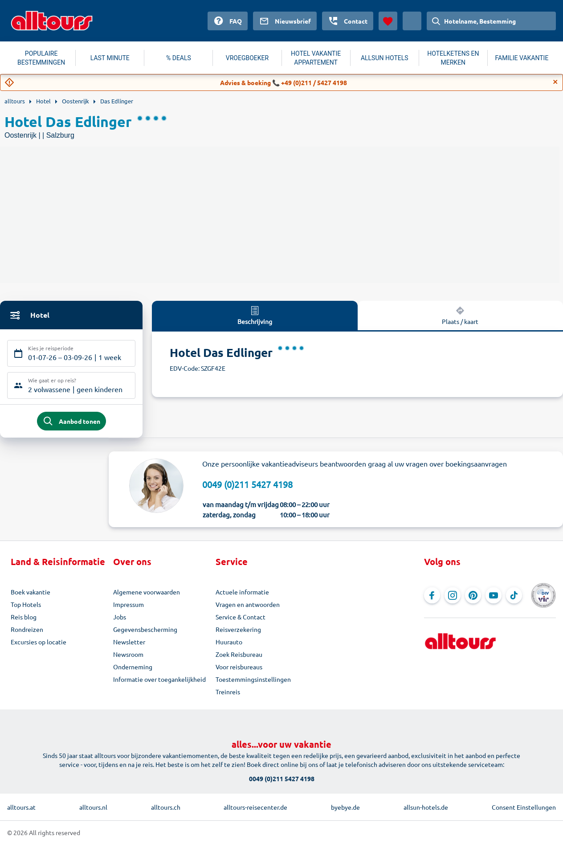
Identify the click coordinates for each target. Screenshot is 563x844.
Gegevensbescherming (145, 629)
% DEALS (178, 57)
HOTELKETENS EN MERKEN (453, 58)
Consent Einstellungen (524, 807)
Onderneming (132, 667)
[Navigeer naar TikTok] (514, 595)
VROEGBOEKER (247, 57)
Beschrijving (254, 315)
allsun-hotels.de (426, 807)
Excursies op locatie (38, 642)
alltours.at (21, 807)
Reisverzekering (238, 629)
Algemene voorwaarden (146, 592)
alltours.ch (165, 807)
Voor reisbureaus (239, 667)
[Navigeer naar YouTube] (493, 595)
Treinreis (228, 692)
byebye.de (345, 807)
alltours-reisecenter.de (255, 807)
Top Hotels (26, 604)
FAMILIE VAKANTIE (522, 57)
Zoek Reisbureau (239, 654)
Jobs (119, 617)
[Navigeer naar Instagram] (453, 595)
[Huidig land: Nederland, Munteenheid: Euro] (412, 21)
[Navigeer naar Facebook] (432, 595)
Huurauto (229, 642)
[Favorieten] (388, 21)
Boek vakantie (30, 592)
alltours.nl (93, 807)
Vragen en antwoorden (248, 604)
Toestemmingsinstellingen (253, 679)
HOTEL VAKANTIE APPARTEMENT (316, 58)
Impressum (128, 604)
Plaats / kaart (460, 315)
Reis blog (24, 617)
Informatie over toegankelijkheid (159, 679)
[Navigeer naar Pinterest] (473, 595)
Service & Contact (240, 617)
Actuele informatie (242, 592)
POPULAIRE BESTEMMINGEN (41, 58)
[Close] (555, 82)
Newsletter (129, 642)
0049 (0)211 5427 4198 (247, 484)
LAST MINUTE (110, 57)
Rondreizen (27, 629)
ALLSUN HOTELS (384, 57)
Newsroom (128, 654)
